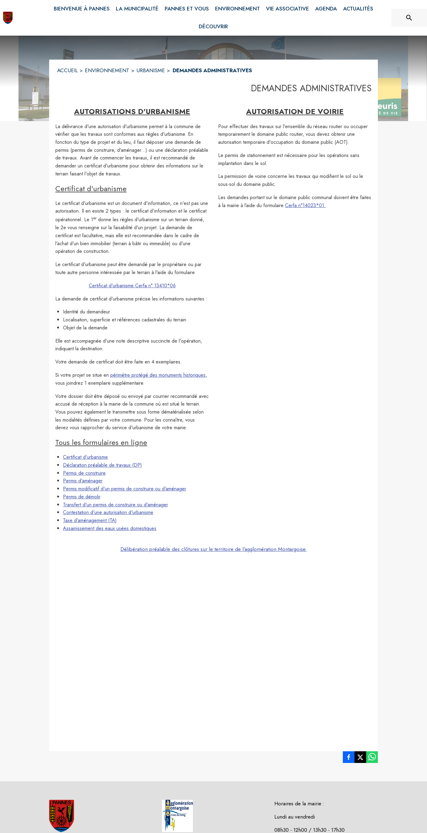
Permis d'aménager (83, 480)
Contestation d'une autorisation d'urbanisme (108, 512)
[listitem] (349, 758)
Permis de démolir (81, 496)
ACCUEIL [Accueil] (67, 70)
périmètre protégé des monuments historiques (158, 375)
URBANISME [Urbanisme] (150, 70)
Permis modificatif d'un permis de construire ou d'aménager (124, 488)
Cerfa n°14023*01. (305, 205)
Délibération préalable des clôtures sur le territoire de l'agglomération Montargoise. (213, 549)
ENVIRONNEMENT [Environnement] (107, 70)
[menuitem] (82, 7)
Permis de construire (84, 473)
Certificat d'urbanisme (85, 457)
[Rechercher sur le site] (409, 18)
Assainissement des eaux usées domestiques (109, 528)
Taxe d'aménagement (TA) (90, 520)
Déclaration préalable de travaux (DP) (102, 465)
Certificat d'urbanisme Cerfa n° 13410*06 (132, 285)
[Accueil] (8, 18)
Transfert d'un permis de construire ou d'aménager (115, 504)
